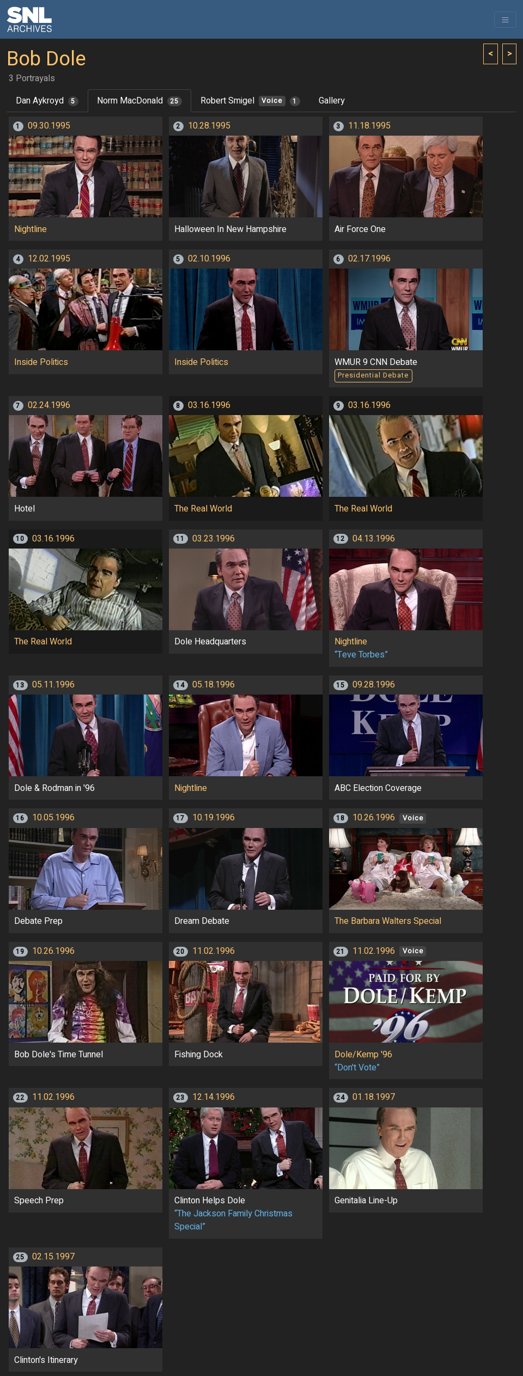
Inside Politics (41, 362)
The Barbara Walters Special (388, 921)
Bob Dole (46, 59)
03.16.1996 (209, 405)
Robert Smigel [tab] (250, 100)
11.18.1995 (369, 125)
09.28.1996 (373, 684)
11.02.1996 (213, 951)
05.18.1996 (213, 684)
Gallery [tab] (332, 100)
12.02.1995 (49, 258)
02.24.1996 (49, 405)
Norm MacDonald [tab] (139, 100)
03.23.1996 (213, 538)
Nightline (30, 229)
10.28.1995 (209, 125)
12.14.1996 (213, 1097)
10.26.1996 (373, 817)
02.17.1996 (369, 258)
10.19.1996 (213, 817)
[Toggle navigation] (505, 19)
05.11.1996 (53, 684)
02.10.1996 (209, 258)
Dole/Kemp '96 (363, 1054)
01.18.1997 (373, 1097)
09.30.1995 (49, 125)
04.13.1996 (373, 538)
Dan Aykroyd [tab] (47, 100)
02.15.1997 (53, 1256)
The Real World (203, 508)
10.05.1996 (53, 817)
